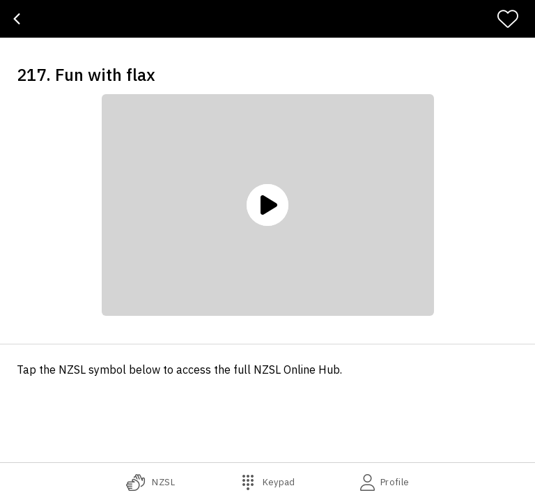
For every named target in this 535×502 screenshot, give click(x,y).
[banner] (267, 19)
